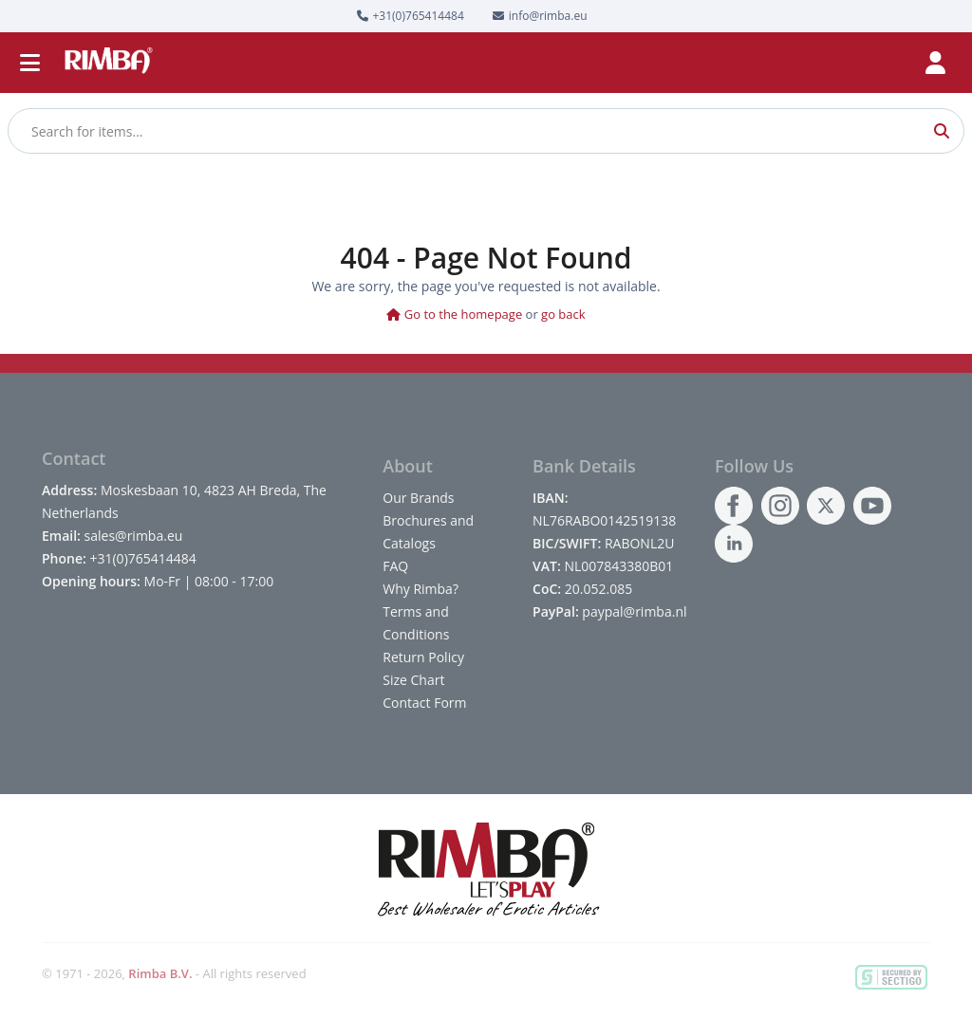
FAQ (395, 566)
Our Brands (418, 498)
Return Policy (423, 657)
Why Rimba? (420, 589)
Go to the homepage (454, 314)
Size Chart (413, 680)
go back (563, 314)
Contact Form (424, 703)
